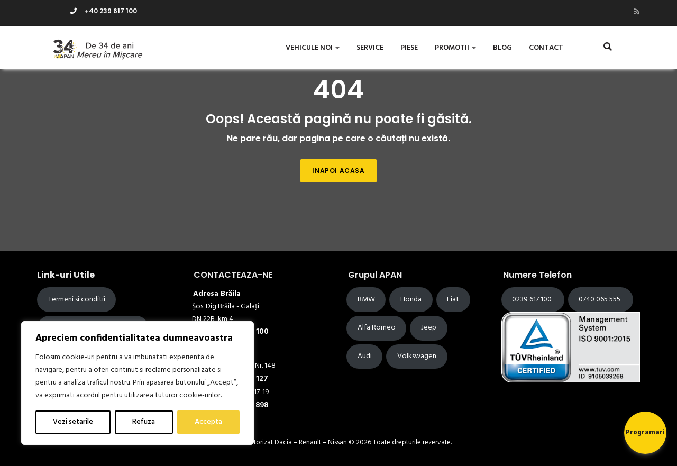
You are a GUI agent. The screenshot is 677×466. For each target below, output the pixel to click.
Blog (502, 48)
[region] (137, 383)
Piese (409, 48)
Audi (365, 356)
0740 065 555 (600, 300)
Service (369, 48)
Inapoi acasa (338, 170)
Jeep (428, 328)
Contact (546, 48)
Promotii (455, 48)
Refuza (143, 422)
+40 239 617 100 (103, 10)
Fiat (453, 300)
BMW (366, 300)
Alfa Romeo (377, 328)
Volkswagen (416, 356)
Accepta (208, 422)
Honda (411, 300)
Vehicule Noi (313, 48)
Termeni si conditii (76, 300)
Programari (645, 432)
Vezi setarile (73, 422)
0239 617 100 (532, 300)
